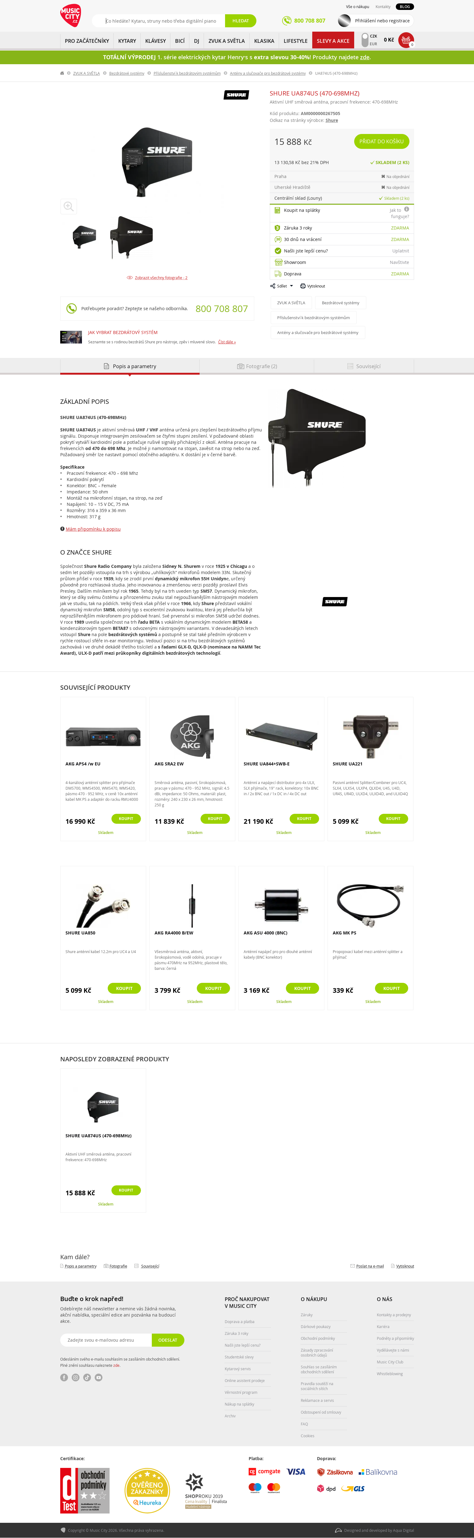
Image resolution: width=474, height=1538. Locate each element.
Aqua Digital (403, 1530)
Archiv (230, 1415)
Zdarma (400, 228)
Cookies (307, 1435)
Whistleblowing (390, 1373)
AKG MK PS (344, 933)
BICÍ (180, 41)
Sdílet (282, 285)
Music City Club (390, 1361)
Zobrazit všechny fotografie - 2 (161, 277)
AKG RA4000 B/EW (174, 933)
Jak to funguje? (399, 213)
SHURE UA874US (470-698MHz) (98, 1136)
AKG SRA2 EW (169, 764)
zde (116, 1365)
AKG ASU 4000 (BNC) (265, 933)
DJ (196, 41)
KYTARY (127, 41)
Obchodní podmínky (318, 1338)
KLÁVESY (155, 41)
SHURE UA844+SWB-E (267, 764)
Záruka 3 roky (298, 228)
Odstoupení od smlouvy (321, 1412)
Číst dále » (227, 341)
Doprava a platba (240, 1321)
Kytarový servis (238, 1368)
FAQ (304, 1423)
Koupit (124, 819)
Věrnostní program (241, 1392)
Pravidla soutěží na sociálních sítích (317, 1386)
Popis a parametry (81, 1266)
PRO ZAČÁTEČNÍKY (87, 41)
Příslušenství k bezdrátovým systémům (187, 73)
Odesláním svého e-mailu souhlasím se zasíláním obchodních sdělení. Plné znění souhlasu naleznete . (120, 1362)
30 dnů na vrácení (303, 239)
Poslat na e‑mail (370, 1266)
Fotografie (118, 1266)
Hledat (240, 21)
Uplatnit (400, 251)
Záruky (307, 1314)
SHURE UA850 (80, 933)
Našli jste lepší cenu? (306, 251)
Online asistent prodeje (245, 1380)
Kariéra (383, 1326)
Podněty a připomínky (395, 1338)
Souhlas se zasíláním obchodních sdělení (319, 1369)
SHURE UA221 (348, 764)
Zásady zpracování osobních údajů (317, 1352)
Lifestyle (296, 41)
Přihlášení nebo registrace (382, 21)
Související (150, 1266)
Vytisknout (316, 285)
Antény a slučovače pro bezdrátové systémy (268, 73)
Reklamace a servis (317, 1400)
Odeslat (167, 1340)
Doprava (292, 274)
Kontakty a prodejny (394, 1314)
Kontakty (383, 6)
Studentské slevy (239, 1356)
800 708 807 (222, 309)
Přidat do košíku (382, 141)
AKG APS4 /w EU (83, 764)
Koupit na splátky (302, 210)
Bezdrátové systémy (126, 73)
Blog (405, 6)
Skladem (105, 832)
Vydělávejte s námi (393, 1350)
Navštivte (399, 262)
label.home (62, 73)
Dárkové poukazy (316, 1326)
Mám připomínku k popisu (93, 529)
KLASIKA (264, 41)
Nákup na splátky (239, 1404)
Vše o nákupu (357, 6)
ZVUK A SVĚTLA (227, 41)
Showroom (295, 262)
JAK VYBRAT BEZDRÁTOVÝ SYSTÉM (123, 332)
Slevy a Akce (333, 41)
